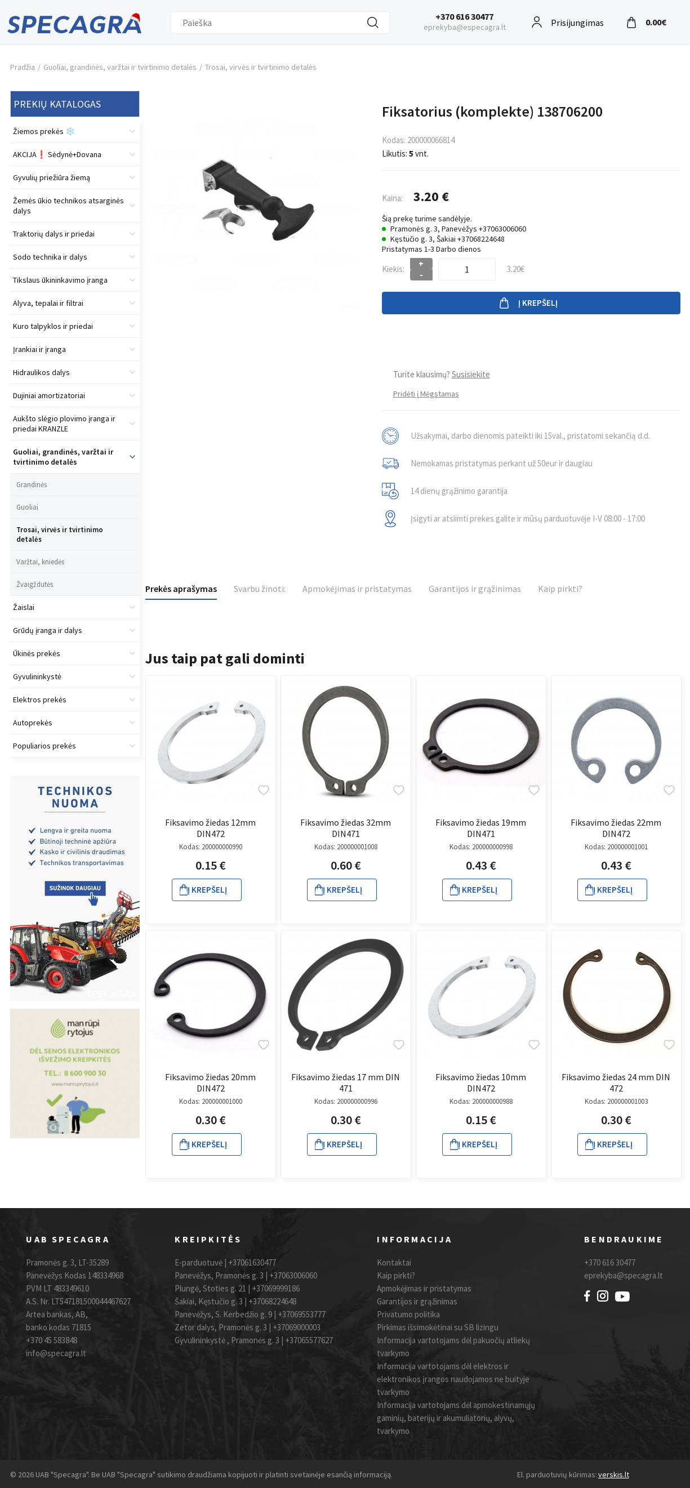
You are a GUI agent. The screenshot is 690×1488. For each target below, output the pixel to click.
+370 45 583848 (51, 1340)
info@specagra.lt (56, 1353)
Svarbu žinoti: (260, 588)
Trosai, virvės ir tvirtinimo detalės (261, 67)
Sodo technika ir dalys (50, 257)
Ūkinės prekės (36, 653)
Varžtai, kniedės (40, 562)
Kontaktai (394, 1262)
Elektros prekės (39, 699)
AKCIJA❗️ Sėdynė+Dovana (57, 154)
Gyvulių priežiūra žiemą (51, 177)
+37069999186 (276, 1288)
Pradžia (22, 67)
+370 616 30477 (464, 16)
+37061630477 (252, 1262)
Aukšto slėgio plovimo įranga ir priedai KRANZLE (64, 423)
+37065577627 (309, 1340)
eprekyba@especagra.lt (465, 27)
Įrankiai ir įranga (39, 349)
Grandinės (31, 484)
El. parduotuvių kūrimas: (557, 1474)
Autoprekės (32, 723)
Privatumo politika (408, 1314)
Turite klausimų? (441, 374)
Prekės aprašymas (181, 588)
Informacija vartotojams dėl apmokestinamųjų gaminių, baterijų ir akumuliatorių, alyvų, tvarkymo (456, 1418)
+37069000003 (296, 1327)
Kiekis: (393, 269)
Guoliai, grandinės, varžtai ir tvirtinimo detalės (120, 67)
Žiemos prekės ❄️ (44, 131)
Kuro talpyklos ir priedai (53, 326)
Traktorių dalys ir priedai (54, 234)
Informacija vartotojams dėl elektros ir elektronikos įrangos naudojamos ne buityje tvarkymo (453, 1379)
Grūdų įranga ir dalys (47, 630)
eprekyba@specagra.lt (623, 1275)
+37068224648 (272, 1301)
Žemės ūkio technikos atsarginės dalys (68, 205)
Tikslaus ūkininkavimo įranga (60, 280)
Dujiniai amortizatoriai (49, 395)
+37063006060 (293, 1275)
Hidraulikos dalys (41, 372)
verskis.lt (613, 1474)
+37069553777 (302, 1314)
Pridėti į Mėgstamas (426, 394)
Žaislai (23, 607)
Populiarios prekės (44, 746)
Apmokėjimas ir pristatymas (357, 588)
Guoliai (27, 507)
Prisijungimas (577, 21)
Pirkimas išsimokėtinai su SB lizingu (437, 1327)
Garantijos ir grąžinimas (475, 588)
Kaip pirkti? (560, 588)
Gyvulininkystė (37, 676)
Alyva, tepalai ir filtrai (48, 303)
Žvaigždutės (34, 584)
